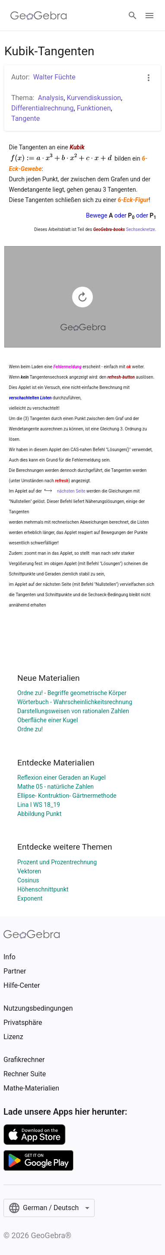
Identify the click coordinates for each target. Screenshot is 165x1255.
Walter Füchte (54, 77)
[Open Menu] (149, 15)
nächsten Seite (71, 491)
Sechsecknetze (140, 229)
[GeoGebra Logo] (38, 15)
